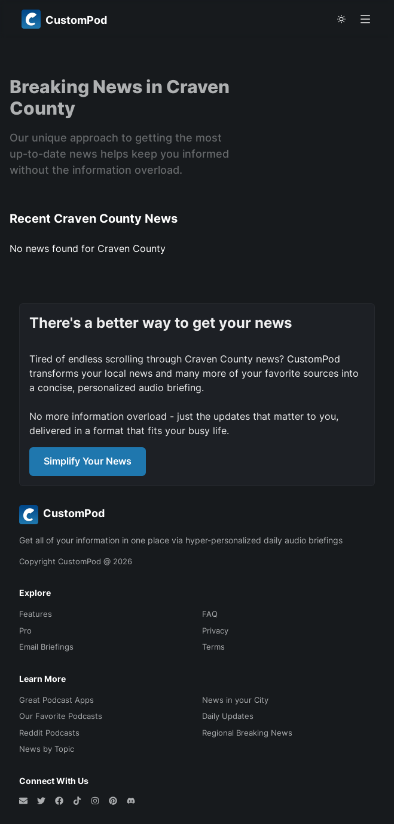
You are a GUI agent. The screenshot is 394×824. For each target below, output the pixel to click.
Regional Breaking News (247, 732)
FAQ (210, 614)
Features (35, 614)
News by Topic (46, 749)
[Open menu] (365, 19)
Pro (25, 630)
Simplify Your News (88, 461)
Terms (213, 646)
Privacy (215, 630)
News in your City (235, 700)
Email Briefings (46, 646)
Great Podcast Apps (56, 700)
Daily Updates (227, 716)
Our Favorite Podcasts (60, 716)
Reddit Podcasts (49, 732)
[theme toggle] (341, 19)
